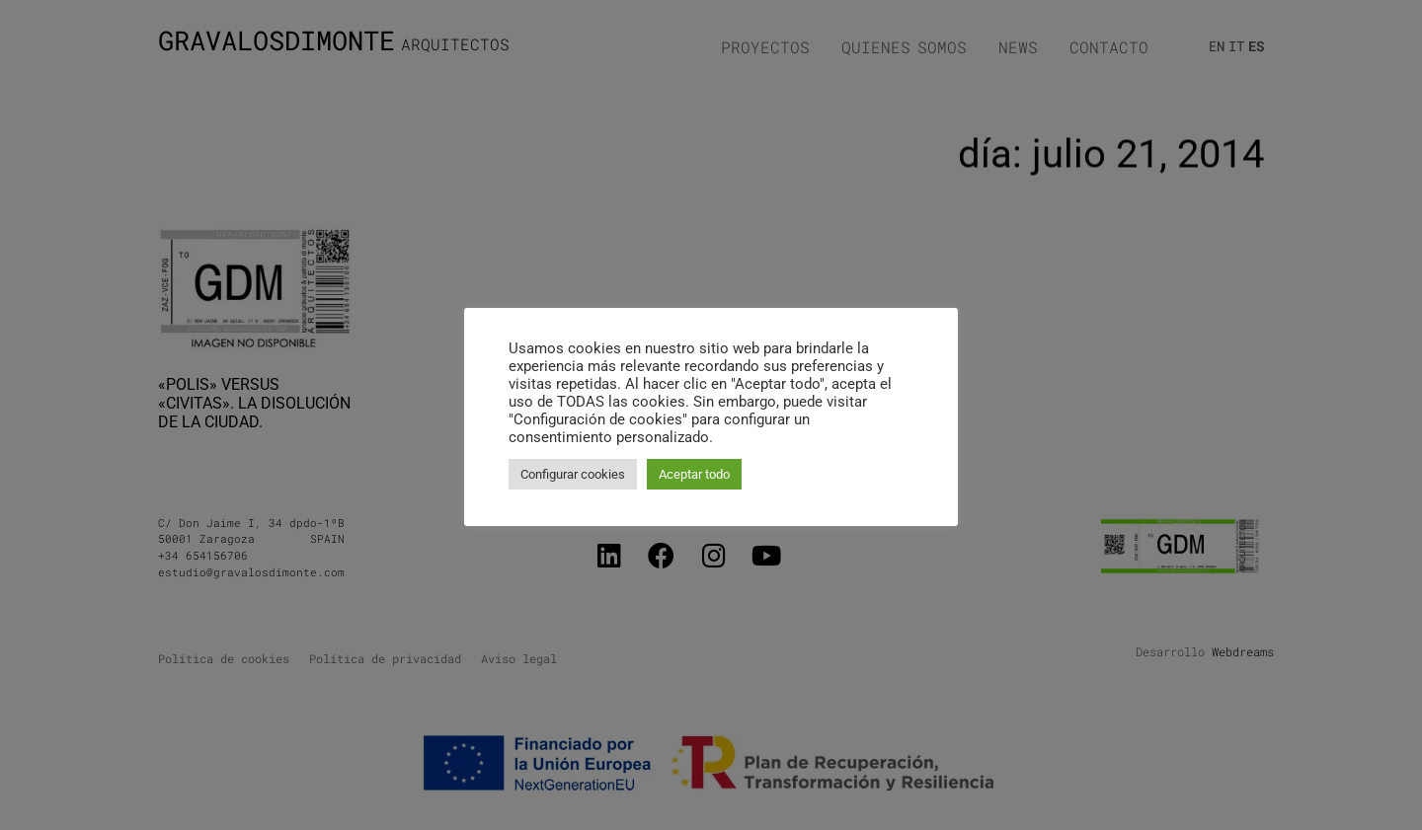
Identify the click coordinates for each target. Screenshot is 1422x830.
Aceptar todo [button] (694, 474)
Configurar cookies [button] (572, 474)
